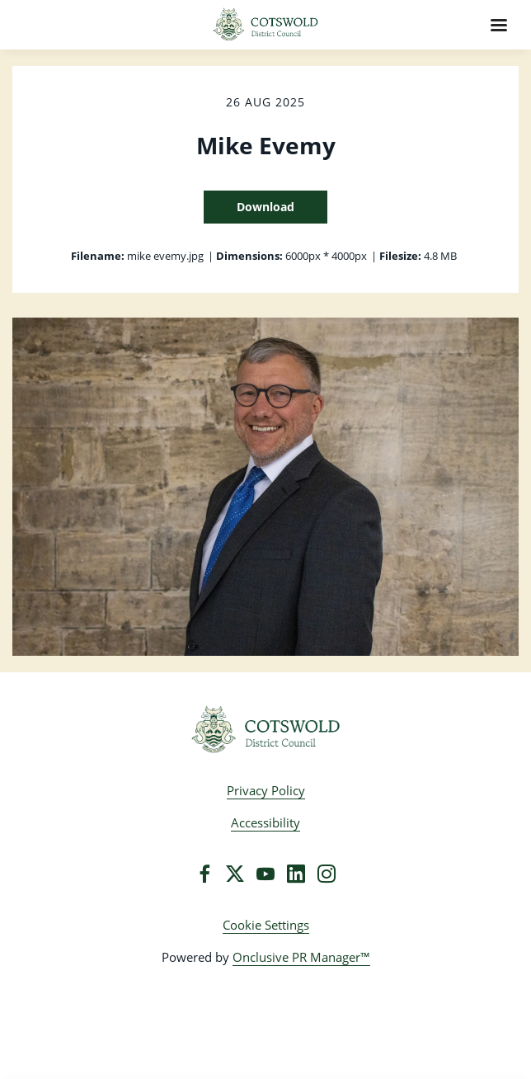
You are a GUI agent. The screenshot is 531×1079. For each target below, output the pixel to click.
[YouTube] (265, 874)
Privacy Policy (266, 790)
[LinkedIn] (296, 874)
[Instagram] (326, 874)
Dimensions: (249, 255)
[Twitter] (235, 874)
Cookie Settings (266, 924)
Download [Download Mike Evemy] (265, 206)
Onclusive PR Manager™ (301, 957)
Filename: (98, 255)
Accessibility (265, 822)
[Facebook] (204, 874)
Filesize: (400, 255)
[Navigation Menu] (499, 24)
